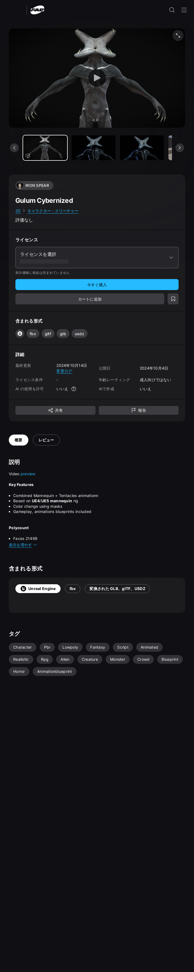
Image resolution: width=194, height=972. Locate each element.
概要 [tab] (19, 440)
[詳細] (73, 389)
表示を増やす (23, 544)
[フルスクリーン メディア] (178, 35)
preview (28, 473)
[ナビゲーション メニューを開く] (184, 10)
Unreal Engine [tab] (38, 588)
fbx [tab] (73, 588)
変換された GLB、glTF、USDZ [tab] (117, 588)
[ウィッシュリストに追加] (173, 298)
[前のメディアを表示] (14, 147)
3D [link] (18, 210)
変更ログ (64, 370)
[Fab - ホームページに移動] (37, 9)
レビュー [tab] (46, 440)
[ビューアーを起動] (97, 78)
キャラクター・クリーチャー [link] (53, 210)
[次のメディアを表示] (179, 147)
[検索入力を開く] (172, 10)
